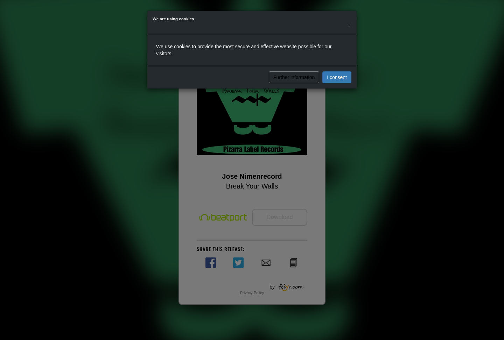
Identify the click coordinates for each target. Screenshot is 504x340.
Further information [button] (294, 77)
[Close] (349, 25)
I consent (337, 77)
